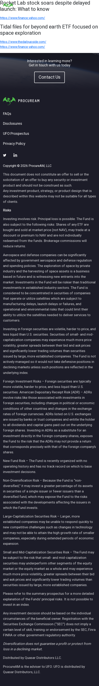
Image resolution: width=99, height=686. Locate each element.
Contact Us (49, 77)
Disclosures (12, 123)
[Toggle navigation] (91, 6)
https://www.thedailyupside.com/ (23, 42)
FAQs (7, 114)
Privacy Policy (14, 143)
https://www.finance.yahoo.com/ (22, 18)
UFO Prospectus (16, 133)
